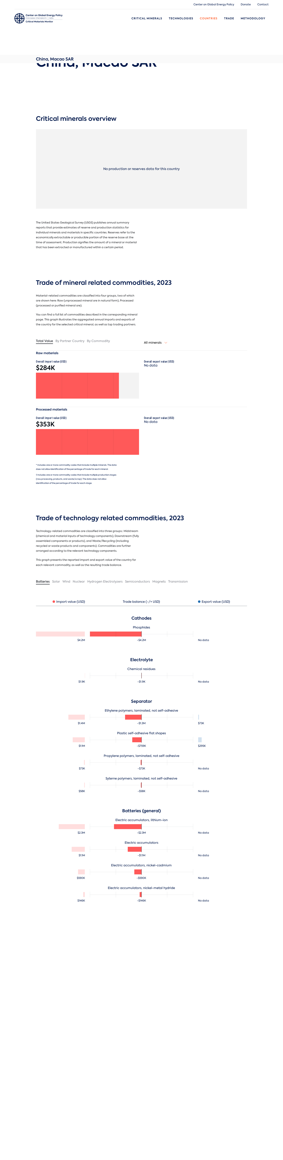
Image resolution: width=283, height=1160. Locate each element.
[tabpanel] (141, 749)
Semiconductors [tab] (137, 581)
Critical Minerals (146, 18)
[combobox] (156, 343)
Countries (208, 18)
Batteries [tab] (43, 581)
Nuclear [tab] (79, 581)
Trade (229, 18)
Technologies (181, 18)
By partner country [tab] (69, 341)
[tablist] (87, 341)
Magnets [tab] (159, 581)
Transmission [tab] (178, 581)
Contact (263, 4)
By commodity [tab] (98, 341)
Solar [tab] (56, 581)
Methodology (253, 18)
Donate (246, 4)
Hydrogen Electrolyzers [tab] (105, 581)
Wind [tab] (66, 581)
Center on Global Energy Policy (213, 4)
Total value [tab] (44, 341)
